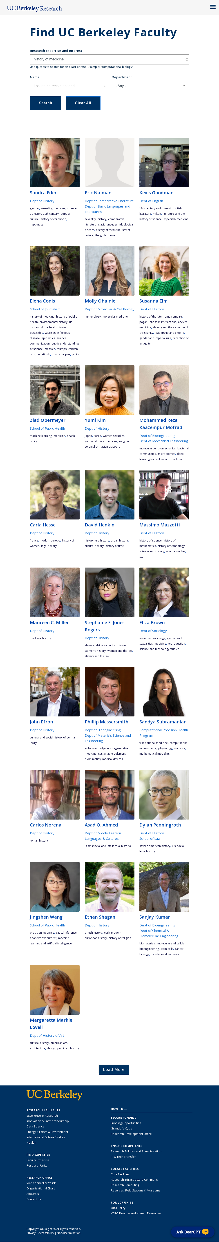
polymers (104, 748)
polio (75, 354)
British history (93, 933)
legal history (49, 546)
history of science (150, 540)
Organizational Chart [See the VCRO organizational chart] (41, 1188)
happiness (36, 224)
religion (124, 441)
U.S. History (102, 540)
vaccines (50, 333)
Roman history (39, 840)
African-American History (111, 645)
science (72, 208)
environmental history (53, 322)
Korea (97, 436)
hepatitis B (43, 354)
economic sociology (152, 638)
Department (122, 77)
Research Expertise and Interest (56, 50)
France (34, 540)
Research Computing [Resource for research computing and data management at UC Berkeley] (125, 1185)
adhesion (91, 748)
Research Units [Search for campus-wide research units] (37, 1165)
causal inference (66, 933)
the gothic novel (105, 235)
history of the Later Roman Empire (160, 316)
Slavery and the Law (97, 656)
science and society (151, 551)
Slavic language (108, 224)
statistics (179, 748)
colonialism (92, 447)
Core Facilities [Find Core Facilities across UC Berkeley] (120, 1174)
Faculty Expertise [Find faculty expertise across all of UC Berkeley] (38, 1160)
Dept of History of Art (47, 1035)
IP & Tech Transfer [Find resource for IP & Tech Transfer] (123, 1157)
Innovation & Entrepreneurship (48, 1121)
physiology (165, 748)
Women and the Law (119, 651)
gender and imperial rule (155, 338)
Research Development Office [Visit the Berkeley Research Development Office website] (131, 1134)
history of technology (171, 546)
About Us (33, 1194)
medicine (59, 208)
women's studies (113, 436)
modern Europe (50, 540)
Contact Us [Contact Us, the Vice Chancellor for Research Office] (34, 1199)
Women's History (95, 651)
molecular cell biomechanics (157, 448)
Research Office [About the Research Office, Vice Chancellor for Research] (40, 1178)
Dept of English (151, 201)
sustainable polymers (112, 754)
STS (141, 557)
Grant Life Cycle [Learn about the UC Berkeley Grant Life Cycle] (121, 1128)
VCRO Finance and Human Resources (136, 1213)
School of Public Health (47, 428)
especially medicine (175, 219)
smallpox (64, 354)
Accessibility (46, 1233)
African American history (154, 846)
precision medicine (42, 933)
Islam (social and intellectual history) (108, 846)
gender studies (94, 441)
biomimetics (93, 759)
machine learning (41, 436)
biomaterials (147, 943)
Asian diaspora (110, 447)
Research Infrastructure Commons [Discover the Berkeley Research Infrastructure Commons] (134, 1180)
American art (59, 1043)
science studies (175, 551)
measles (50, 349)
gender (34, 208)
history (102, 219)
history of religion (120, 938)
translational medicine (153, 743)
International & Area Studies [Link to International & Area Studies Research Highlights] (46, 1137)
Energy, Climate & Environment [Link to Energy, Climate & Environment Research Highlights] (47, 1132)
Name (35, 77)
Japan (88, 436)
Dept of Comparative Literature (109, 201)
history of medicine (108, 230)
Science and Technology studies (159, 649)
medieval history (40, 638)
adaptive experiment (43, 938)
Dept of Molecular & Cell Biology (109, 309)
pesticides (36, 333)
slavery (89, 645)
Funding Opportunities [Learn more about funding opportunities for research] (126, 1123)
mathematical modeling (154, 754)
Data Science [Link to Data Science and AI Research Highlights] (35, 1126)
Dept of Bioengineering (157, 435)
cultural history (94, 546)
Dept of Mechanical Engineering (163, 441)
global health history (53, 327)
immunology (93, 316)
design (51, 1048)
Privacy (31, 1233)
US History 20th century (44, 214)
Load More (114, 1069)
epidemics (48, 338)
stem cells (167, 949)
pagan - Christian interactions (157, 322)
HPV (54, 354)
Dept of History (42, 201)
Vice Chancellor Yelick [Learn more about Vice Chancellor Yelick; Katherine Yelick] (41, 1183)
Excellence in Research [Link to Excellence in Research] (42, 1116)
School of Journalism (45, 309)
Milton (157, 214)
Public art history (68, 1048)
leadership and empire (169, 333)
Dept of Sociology (153, 630)
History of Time (114, 546)
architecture (37, 1048)
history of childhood (53, 219)
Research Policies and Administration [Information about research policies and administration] (136, 1151)
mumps (62, 349)
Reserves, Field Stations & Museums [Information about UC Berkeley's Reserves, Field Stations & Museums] (135, 1190)
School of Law (150, 838)
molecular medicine (115, 316)
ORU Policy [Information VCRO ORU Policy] (118, 1208)
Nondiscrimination (68, 1233)
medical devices (112, 759)
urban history (119, 540)
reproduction (176, 643)
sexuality (46, 208)
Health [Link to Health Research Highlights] (31, 1142)
